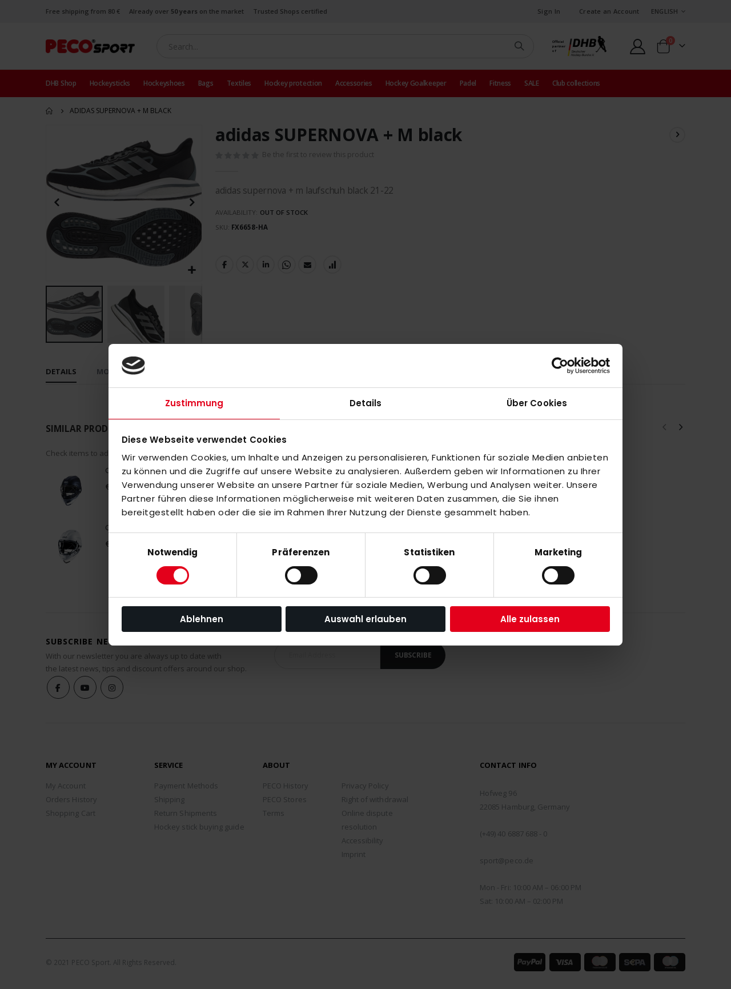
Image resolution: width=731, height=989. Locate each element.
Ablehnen (201, 619)
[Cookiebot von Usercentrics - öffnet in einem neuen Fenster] (560, 365)
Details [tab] (366, 403)
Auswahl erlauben (365, 619)
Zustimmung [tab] (194, 403)
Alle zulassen (530, 619)
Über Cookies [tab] (537, 403)
